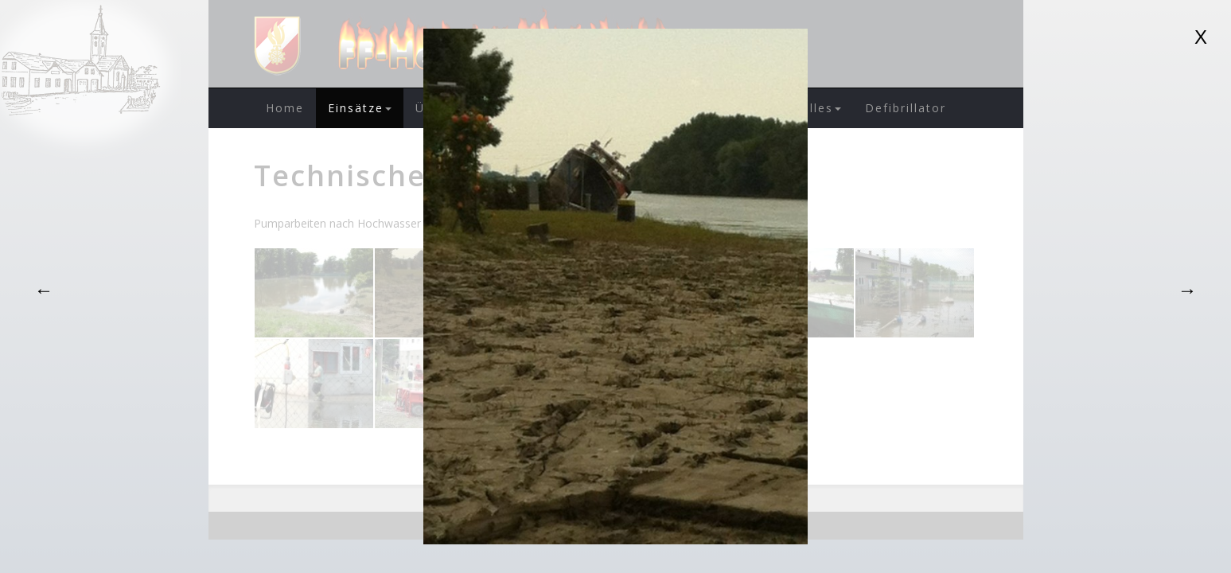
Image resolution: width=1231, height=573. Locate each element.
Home (285, 107)
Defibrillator (905, 107)
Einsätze (360, 107)
